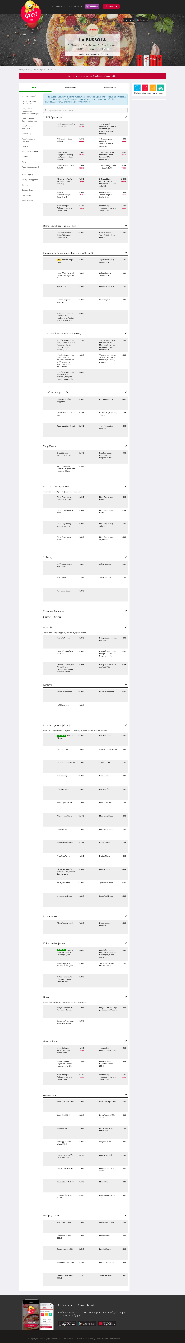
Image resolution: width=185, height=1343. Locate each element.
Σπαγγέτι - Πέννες (52, 617)
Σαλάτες (25, 146)
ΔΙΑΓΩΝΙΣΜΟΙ (75, 6)
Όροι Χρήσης (102, 1338)
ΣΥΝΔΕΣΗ (111, 6)
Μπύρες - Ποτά (27, 200)
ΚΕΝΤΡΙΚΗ (60, 6)
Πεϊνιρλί (25, 156)
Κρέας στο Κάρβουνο (30, 179)
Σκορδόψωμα (27, 133)
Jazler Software (68, 1338)
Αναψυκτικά (26, 195)
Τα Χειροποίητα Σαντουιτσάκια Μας (29, 120)
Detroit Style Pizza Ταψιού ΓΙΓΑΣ (29, 102)
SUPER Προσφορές (29, 96)
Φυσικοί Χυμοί (27, 190)
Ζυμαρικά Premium (30, 151)
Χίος (29, 69)
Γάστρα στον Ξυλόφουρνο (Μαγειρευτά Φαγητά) (30, 111)
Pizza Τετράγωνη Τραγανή (28, 140)
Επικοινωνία (115, 1338)
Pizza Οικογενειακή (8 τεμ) (30, 168)
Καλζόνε (25, 162)
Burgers (25, 185)
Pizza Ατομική (27, 174)
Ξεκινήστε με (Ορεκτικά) (27, 127)
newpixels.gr (90, 1338)
